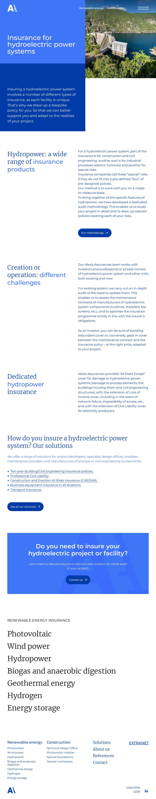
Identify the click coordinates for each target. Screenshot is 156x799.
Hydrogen (24, 695)
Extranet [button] (139, 743)
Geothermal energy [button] (20, 769)
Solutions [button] (102, 742)
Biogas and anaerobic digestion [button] (21, 763)
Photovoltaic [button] (15, 748)
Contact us (76, 579)
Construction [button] (116, 8)
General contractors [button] (59, 761)
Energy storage (33, 707)
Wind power (28, 646)
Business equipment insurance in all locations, (45, 485)
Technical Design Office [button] (62, 748)
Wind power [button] (15, 752)
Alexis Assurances (12, 8)
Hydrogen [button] (14, 773)
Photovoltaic (29, 633)
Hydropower (29, 658)
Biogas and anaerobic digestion (61, 671)
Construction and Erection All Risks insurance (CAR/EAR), (53, 480)
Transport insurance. (26, 490)
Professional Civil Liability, (29, 476)
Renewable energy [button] (91, 8)
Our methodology (92, 232)
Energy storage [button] (17, 777)
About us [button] (101, 749)
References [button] (103, 756)
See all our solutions (23, 506)
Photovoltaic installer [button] (60, 752)
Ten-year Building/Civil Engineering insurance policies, (51, 471)
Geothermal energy (41, 683)
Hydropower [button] (15, 757)
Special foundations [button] (60, 757)
